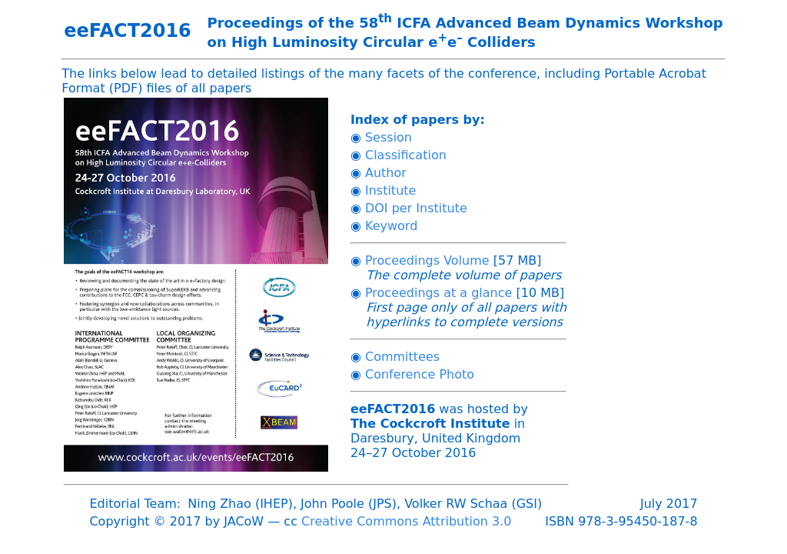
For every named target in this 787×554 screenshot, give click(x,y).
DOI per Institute (416, 208)
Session (388, 137)
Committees (402, 356)
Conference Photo (419, 374)
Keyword (391, 226)
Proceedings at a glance (438, 292)
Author (386, 172)
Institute (390, 190)
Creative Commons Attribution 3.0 (406, 521)
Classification (406, 155)
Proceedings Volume (427, 260)
